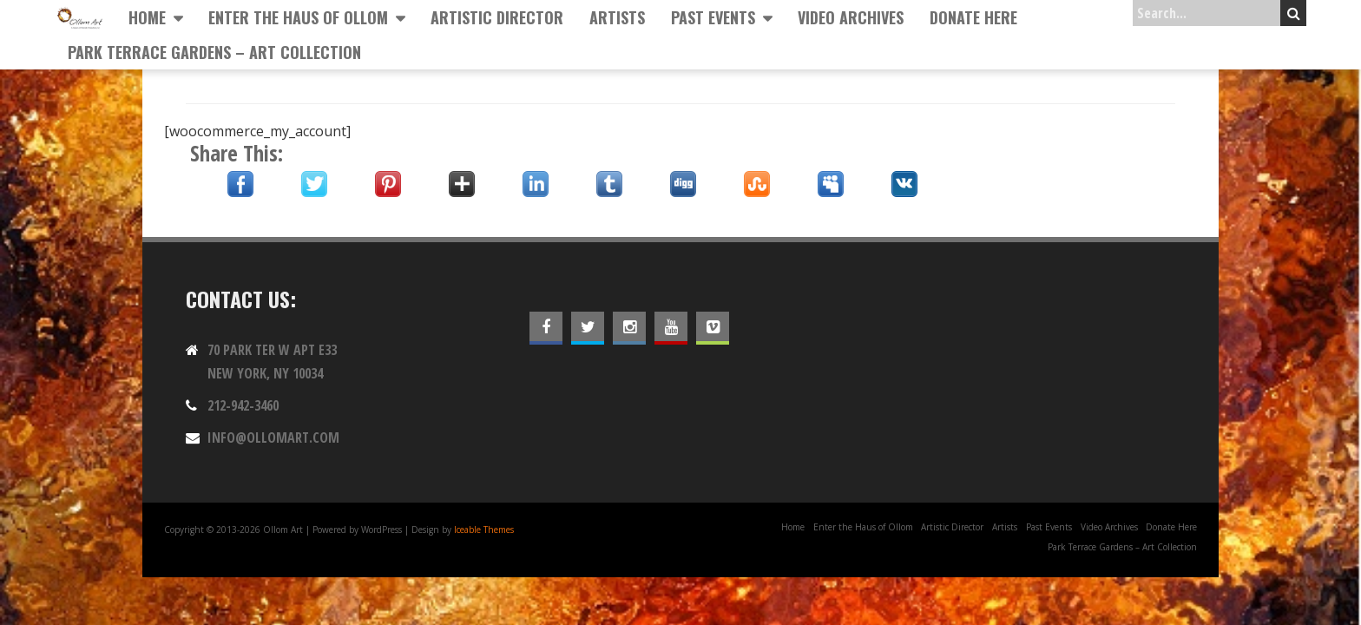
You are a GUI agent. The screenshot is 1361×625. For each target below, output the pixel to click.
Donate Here (973, 17)
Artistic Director (497, 17)
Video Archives (851, 17)
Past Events (713, 17)
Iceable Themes (484, 529)
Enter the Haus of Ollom (298, 17)
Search (1293, 13)
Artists (617, 17)
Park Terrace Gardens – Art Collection (214, 52)
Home (147, 17)
